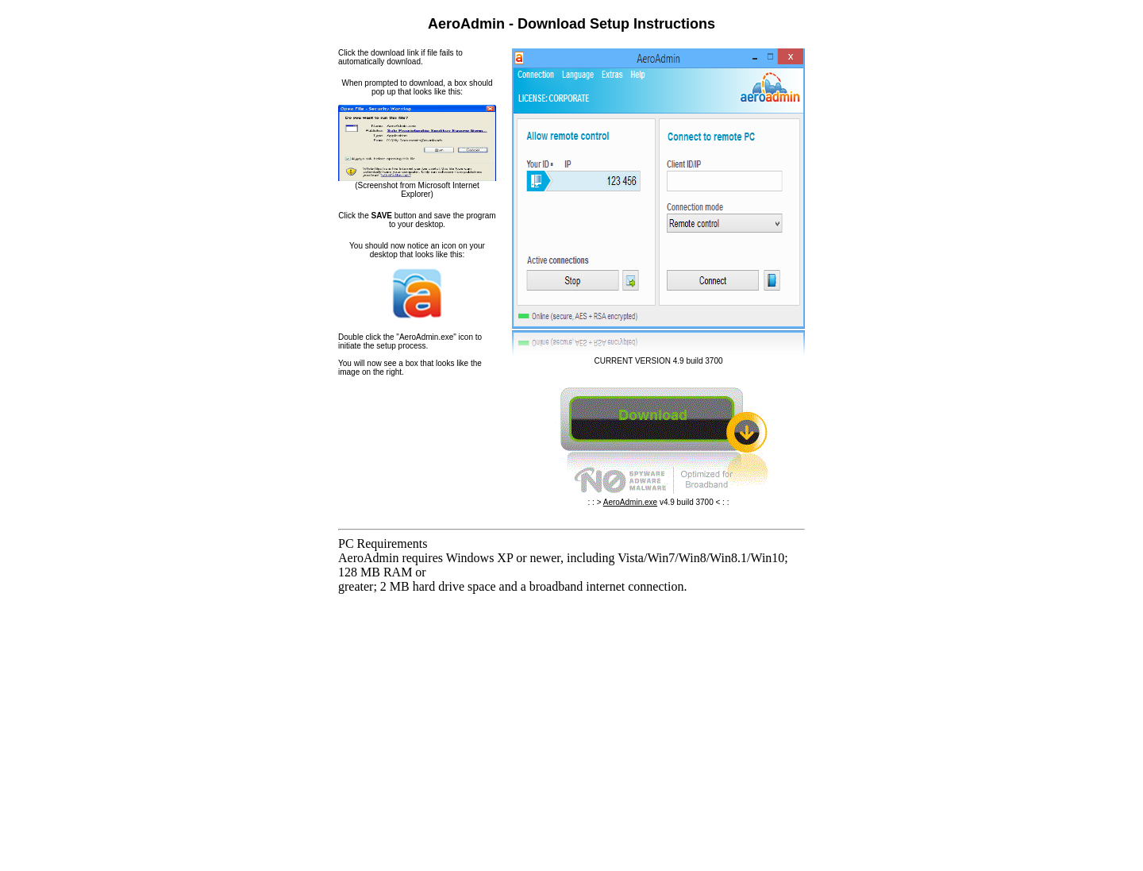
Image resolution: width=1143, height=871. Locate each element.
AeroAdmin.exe (630, 502)
